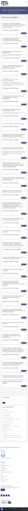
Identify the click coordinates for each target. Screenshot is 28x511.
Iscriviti (3, 489)
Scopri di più (24, 33)
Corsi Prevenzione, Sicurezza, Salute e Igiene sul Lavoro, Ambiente (12, 437)
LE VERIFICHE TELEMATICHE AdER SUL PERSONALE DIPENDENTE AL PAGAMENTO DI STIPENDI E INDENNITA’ (13, 310)
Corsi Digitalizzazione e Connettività (7, 422)
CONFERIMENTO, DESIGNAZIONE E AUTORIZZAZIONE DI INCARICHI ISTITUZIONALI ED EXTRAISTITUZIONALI (12, 39)
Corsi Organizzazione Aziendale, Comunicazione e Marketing (11, 435)
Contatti (2, 478)
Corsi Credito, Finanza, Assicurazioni (7, 420)
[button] (2, 509)
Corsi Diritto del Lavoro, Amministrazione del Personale (10, 426)
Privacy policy (22, 509)
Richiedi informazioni (4, 476)
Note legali (26, 509)
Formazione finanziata (4, 468)
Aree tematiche (3, 467)
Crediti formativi (3, 470)
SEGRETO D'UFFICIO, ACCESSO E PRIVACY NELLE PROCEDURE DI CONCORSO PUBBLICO (13, 297)
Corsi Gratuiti (4, 431)
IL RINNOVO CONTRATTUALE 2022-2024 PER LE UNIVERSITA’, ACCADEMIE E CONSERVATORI (13, 97)
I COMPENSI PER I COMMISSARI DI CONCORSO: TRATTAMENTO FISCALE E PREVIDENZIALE (12, 336)
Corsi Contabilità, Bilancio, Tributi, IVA (7, 417)
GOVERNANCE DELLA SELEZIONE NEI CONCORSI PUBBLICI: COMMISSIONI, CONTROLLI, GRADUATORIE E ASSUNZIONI (13, 244)
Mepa (1, 475)
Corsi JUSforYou (3, 481)
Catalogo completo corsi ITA (5, 465)
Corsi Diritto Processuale (6, 428)
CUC (1, 473)
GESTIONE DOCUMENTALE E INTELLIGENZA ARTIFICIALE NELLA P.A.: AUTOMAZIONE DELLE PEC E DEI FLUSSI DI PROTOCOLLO (13, 136)
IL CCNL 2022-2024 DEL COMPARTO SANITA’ (13, 123)
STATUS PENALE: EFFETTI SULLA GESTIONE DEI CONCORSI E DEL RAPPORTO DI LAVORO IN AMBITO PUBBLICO (13, 179)
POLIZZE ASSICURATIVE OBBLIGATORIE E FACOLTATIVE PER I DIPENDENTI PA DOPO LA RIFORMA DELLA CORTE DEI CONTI (13, 364)
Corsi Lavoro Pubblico (5, 433)
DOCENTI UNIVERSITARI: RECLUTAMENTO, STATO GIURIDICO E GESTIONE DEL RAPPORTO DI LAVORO (13, 67)
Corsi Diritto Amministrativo (6, 424)
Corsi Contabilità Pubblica (6, 415)
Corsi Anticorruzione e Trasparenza (7, 411)
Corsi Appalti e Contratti (5, 413)
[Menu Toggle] (26, 2)
